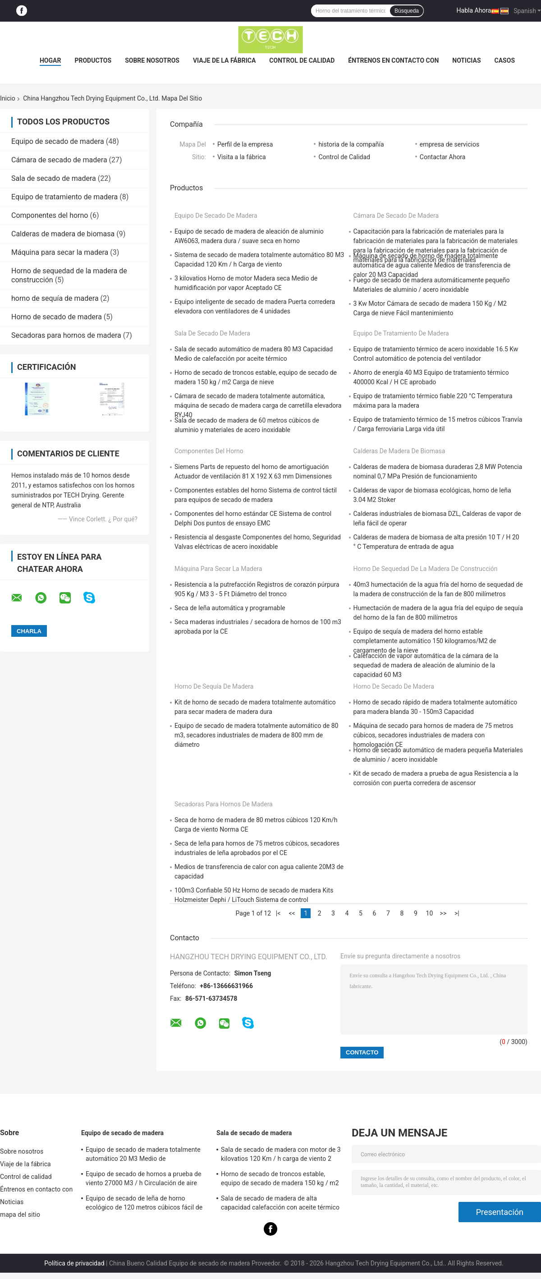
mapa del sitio (20, 1214)
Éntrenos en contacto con (393, 60)
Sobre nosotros (152, 60)
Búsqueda (406, 11)
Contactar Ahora (443, 157)
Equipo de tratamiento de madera (64, 197)
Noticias (466, 60)
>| (456, 913)
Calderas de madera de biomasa (63, 234)
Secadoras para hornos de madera (66, 335)
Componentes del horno (49, 215)
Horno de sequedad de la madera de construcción (425, 568)
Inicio (7, 98)
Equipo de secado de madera (57, 141)
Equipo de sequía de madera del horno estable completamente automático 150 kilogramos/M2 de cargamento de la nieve (424, 641)
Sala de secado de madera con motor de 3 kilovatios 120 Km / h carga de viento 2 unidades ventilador (281, 1155)
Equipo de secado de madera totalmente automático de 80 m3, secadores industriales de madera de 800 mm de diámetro (256, 735)
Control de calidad (302, 60)
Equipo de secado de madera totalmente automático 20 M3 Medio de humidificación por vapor (143, 1155)
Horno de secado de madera (56, 317)
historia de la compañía (351, 144)
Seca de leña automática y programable (229, 608)
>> (443, 913)
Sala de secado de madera (53, 178)
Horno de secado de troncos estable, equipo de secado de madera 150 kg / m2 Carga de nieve (280, 1179)
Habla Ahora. (475, 10)
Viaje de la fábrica (224, 60)
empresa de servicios (449, 144)
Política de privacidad (74, 1263)
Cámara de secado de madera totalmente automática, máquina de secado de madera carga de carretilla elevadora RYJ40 (257, 405)
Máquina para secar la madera (59, 252)
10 (429, 913)
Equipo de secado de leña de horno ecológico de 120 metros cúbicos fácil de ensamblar (144, 1204)
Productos (92, 60)
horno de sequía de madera (55, 298)
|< (278, 913)
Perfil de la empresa (245, 144)
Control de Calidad (344, 157)
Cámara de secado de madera (59, 160)
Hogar (50, 60)
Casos (505, 60)
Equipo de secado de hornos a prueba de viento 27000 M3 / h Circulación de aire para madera (144, 1179)
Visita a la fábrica (241, 157)
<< (292, 913)
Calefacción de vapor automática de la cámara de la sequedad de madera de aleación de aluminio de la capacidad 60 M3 (426, 665)
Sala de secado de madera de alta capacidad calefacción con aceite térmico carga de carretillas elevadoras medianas (280, 1204)
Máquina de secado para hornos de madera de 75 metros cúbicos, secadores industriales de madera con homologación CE (433, 735)
